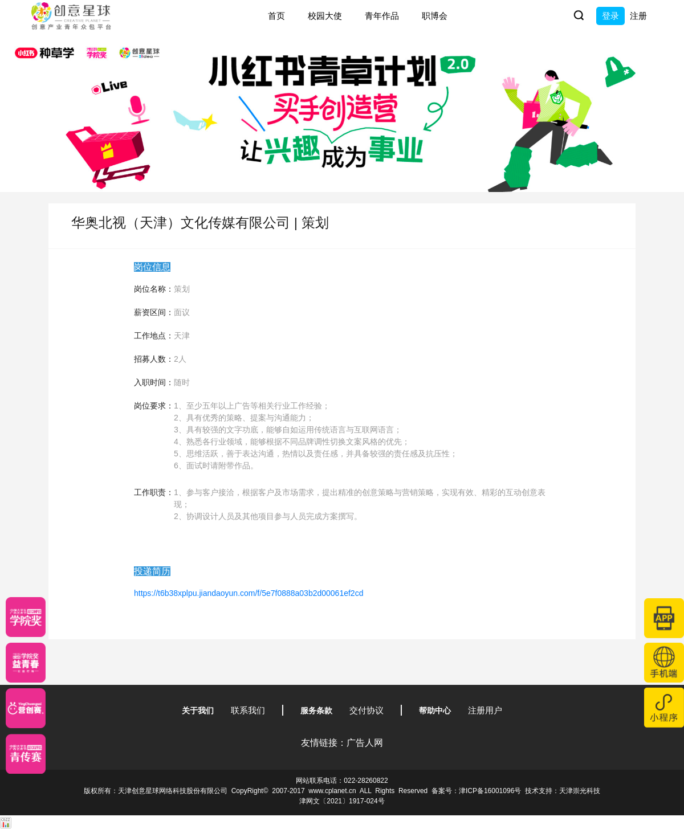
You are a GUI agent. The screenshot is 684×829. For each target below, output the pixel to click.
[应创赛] (26, 708)
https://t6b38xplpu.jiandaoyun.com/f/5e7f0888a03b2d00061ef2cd (248, 593)
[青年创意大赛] (26, 663)
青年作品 (382, 16)
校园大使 (325, 16)
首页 (276, 16)
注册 (638, 16)
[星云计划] (26, 617)
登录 (610, 16)
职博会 (434, 16)
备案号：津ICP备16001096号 (476, 791)
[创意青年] (26, 754)
